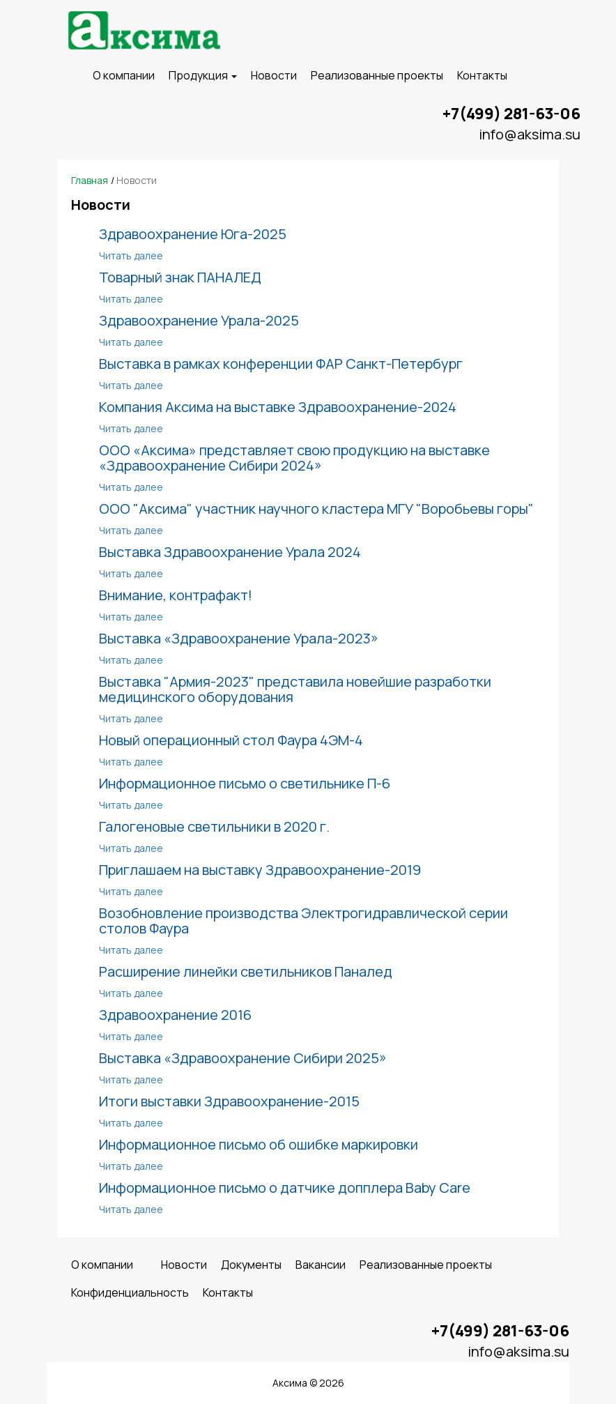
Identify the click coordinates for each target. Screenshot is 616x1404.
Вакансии (320, 1264)
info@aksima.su (529, 134)
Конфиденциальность (130, 1292)
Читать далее (131, 255)
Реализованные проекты (377, 75)
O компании (124, 75)
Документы (251, 1264)
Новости (274, 75)
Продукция (203, 75)
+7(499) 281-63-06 (511, 113)
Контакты (482, 75)
